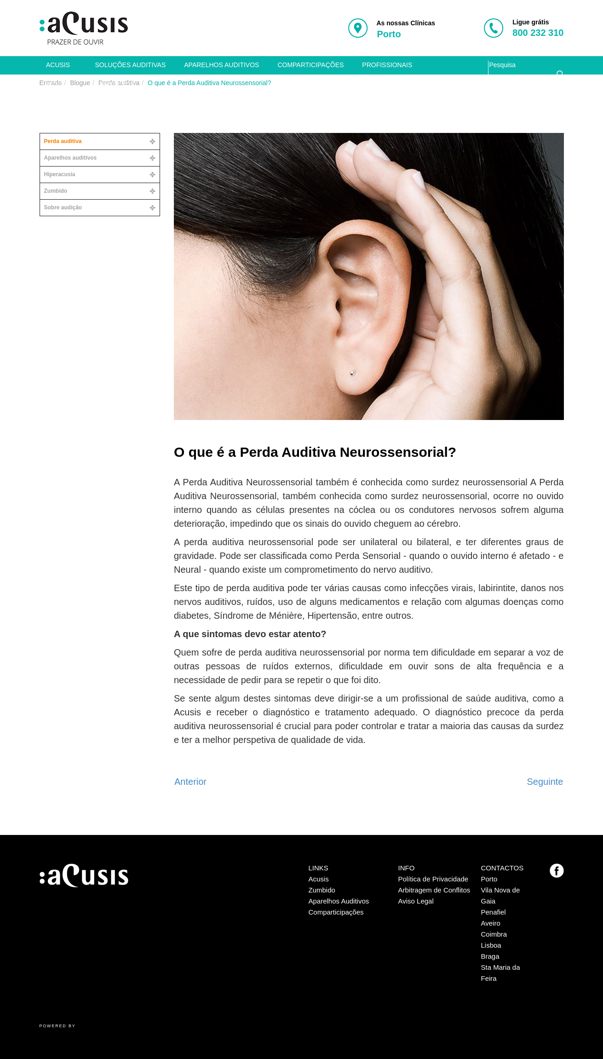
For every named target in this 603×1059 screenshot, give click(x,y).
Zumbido (56, 191)
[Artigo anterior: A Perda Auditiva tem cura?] (190, 781)
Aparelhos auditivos (221, 65)
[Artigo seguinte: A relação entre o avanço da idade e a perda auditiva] (545, 781)
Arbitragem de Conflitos (434, 890)
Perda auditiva (63, 141)
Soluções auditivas (130, 65)
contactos (115, 84)
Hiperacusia (59, 174)
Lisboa (491, 945)
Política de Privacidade (433, 879)
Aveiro (490, 923)
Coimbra (494, 934)
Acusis (58, 65)
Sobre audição (63, 207)
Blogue (58, 84)
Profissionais (387, 65)
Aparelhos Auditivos (339, 901)
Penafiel (493, 912)
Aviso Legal (416, 901)
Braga (490, 956)
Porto (489, 879)
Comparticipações (310, 65)
